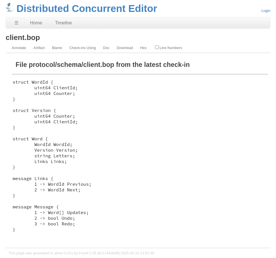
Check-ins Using (82, 48)
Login (266, 11)
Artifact (39, 48)
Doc (106, 48)
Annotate (19, 48)
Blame (57, 48)
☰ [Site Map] (16, 22)
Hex (143, 48)
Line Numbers (168, 47)
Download (125, 48)
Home (36, 22)
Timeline (63, 22)
